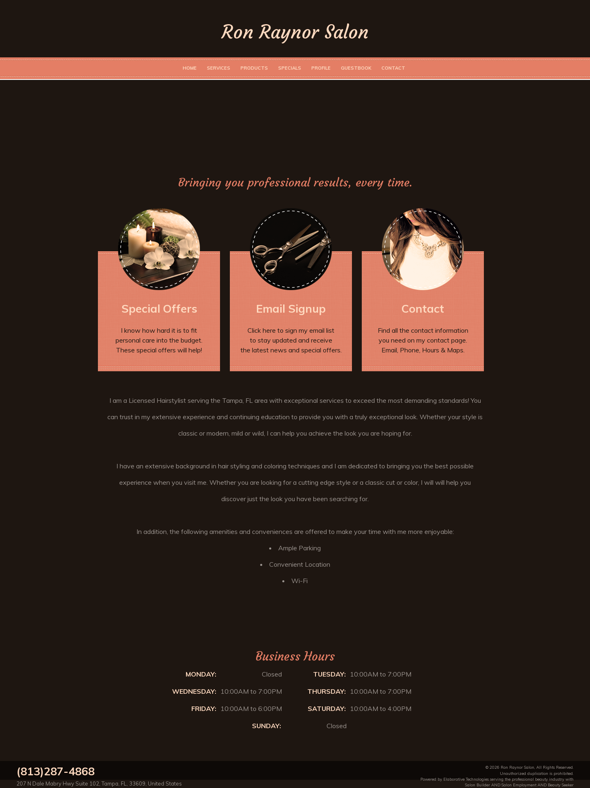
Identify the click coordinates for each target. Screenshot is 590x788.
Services (218, 68)
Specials (289, 68)
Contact (393, 68)
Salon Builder (477, 784)
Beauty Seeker (561, 784)
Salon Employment (519, 784)
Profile (321, 68)
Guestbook (356, 68)
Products (254, 68)
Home (190, 68)
